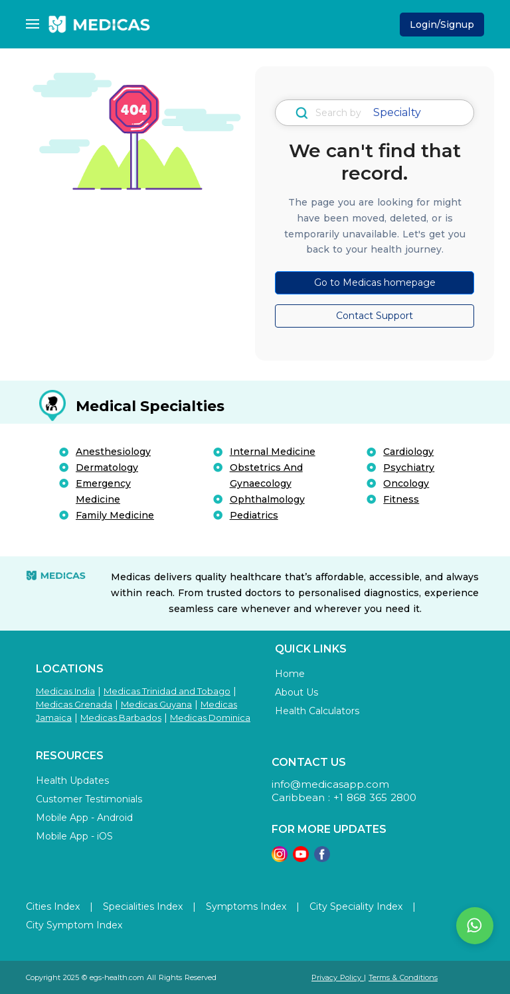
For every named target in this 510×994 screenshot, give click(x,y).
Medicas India (65, 691)
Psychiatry (408, 467)
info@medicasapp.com (330, 784)
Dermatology (107, 467)
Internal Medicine (272, 452)
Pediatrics (254, 515)
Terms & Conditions (403, 977)
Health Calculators (317, 711)
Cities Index (53, 906)
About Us (296, 692)
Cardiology (408, 452)
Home (290, 674)
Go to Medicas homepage (375, 282)
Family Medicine (115, 515)
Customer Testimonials (89, 799)
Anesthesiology (113, 452)
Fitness (401, 499)
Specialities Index (143, 906)
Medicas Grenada (74, 704)
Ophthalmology (267, 499)
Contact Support (374, 316)
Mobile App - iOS (74, 836)
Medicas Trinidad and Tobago (167, 691)
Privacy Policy (337, 977)
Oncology (406, 483)
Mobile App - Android (84, 818)
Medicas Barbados (120, 717)
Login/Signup (442, 25)
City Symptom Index (74, 925)
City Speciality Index (355, 906)
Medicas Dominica (210, 717)
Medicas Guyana (156, 704)
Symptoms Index (246, 906)
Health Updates (72, 780)
